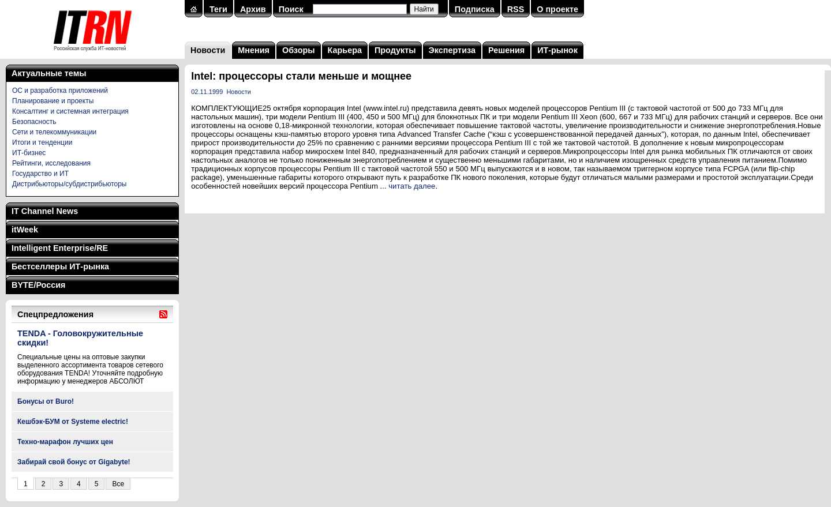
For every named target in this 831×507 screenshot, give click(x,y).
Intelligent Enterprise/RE (60, 248)
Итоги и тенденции (42, 142)
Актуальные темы (49, 73)
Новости (207, 50)
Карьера (345, 50)
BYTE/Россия (38, 285)
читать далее (411, 186)
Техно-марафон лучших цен (65, 442)
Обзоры (298, 50)
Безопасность (34, 122)
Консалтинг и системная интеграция (70, 111)
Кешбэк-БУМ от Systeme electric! (72, 422)
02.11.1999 (207, 91)
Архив (253, 9)
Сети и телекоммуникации (54, 132)
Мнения (253, 50)
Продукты (395, 50)
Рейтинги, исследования (51, 163)
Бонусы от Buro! (45, 401)
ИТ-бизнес (29, 153)
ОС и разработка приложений (60, 91)
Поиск (291, 9)
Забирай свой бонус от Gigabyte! (73, 462)
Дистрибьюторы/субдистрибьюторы (69, 184)
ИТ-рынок (557, 50)
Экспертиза (452, 50)
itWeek (25, 229)
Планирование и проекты (52, 101)
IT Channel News (45, 211)
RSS (516, 9)
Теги (218, 9)
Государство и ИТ (40, 174)
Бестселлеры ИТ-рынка (60, 266)
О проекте (557, 9)
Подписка (475, 9)
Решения (506, 50)
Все (118, 484)
